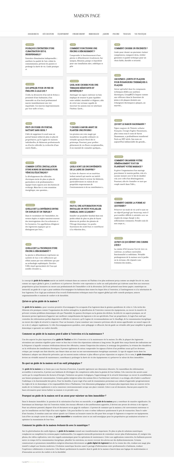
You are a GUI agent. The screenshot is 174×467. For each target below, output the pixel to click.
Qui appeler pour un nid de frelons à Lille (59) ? (39, 89)
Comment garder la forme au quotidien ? (129, 204)
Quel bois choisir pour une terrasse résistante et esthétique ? (84, 88)
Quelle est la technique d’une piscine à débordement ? (41, 249)
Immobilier (94, 34)
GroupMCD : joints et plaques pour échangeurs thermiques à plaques (130, 82)
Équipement (63, 34)
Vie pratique (140, 34)
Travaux (127, 34)
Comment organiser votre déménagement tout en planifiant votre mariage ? (128, 163)
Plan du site (41, 462)
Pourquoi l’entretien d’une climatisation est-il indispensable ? (39, 51)
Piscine (116, 34)
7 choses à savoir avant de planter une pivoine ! (83, 129)
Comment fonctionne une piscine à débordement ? (83, 50)
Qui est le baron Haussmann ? (129, 124)
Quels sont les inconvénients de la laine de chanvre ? (85, 168)
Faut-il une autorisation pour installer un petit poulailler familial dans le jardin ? (86, 209)
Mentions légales (33, 462)
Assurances (33, 34)
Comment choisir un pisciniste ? (130, 48)
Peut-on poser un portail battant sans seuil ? (38, 129)
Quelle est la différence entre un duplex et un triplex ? (41, 210)
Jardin (106, 34)
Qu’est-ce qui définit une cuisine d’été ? (131, 243)
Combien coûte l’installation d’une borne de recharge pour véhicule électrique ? (41, 169)
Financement (79, 34)
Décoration (48, 34)
